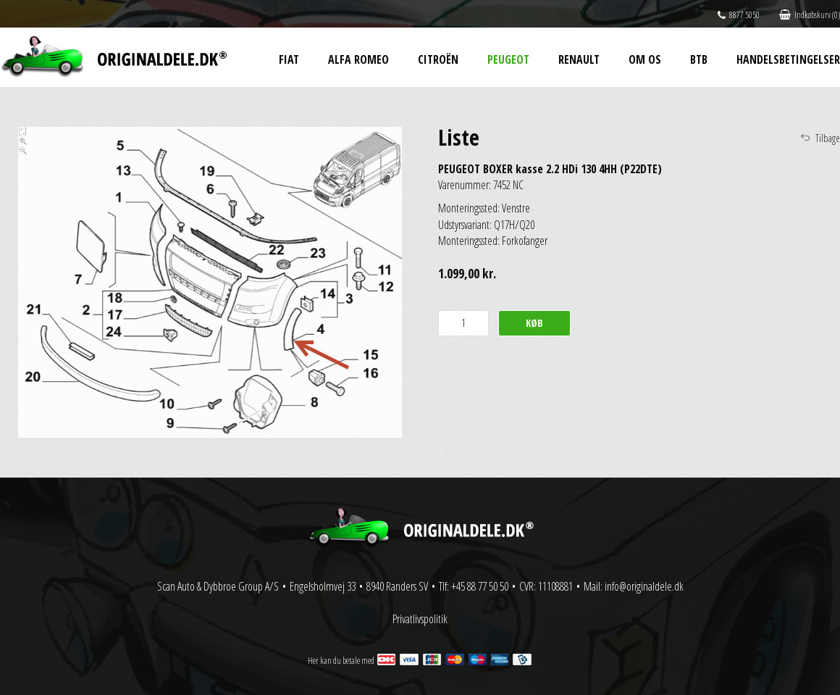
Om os (645, 59)
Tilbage (827, 138)
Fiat (289, 59)
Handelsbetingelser (788, 59)
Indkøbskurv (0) (809, 15)
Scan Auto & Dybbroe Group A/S (218, 586)
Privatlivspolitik (420, 619)
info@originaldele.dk (644, 586)
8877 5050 (739, 15)
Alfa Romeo (358, 59)
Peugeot (508, 59)
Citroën (438, 59)
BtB (698, 59)
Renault (579, 59)
